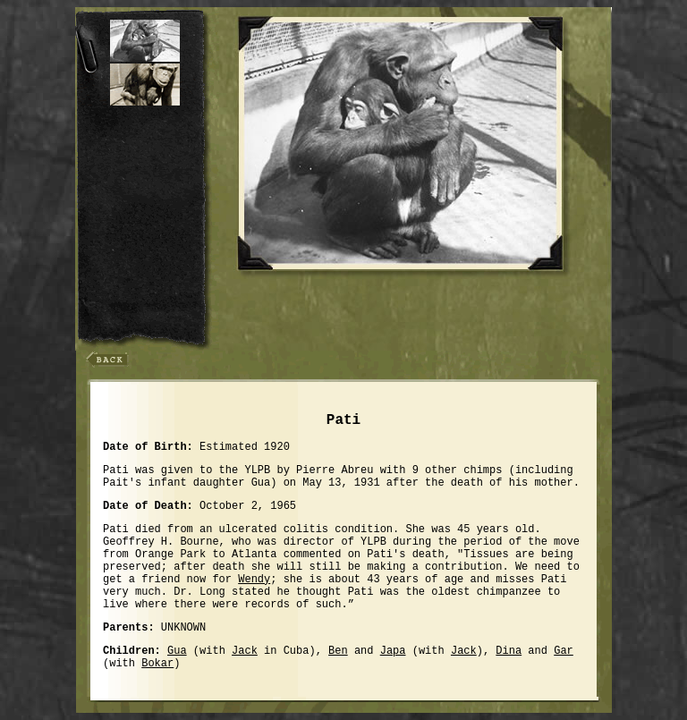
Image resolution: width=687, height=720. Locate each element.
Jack (245, 651)
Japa (393, 651)
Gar (563, 651)
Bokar (157, 663)
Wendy (254, 579)
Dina (509, 651)
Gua (177, 651)
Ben (338, 651)
